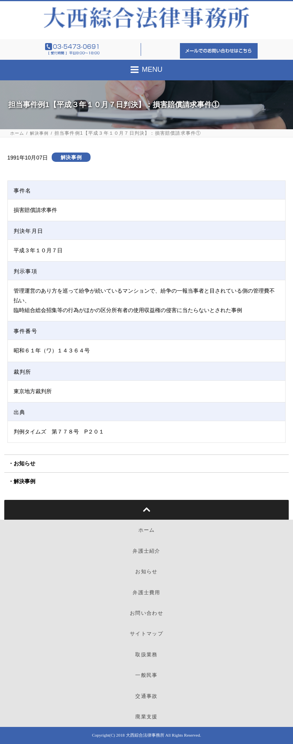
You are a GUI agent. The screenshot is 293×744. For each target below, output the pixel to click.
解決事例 (39, 133)
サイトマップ (146, 633)
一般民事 (146, 675)
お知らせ (24, 463)
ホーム (17, 133)
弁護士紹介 (146, 551)
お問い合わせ (146, 613)
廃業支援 (146, 717)
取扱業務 (146, 654)
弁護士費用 (146, 592)
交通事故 (146, 696)
